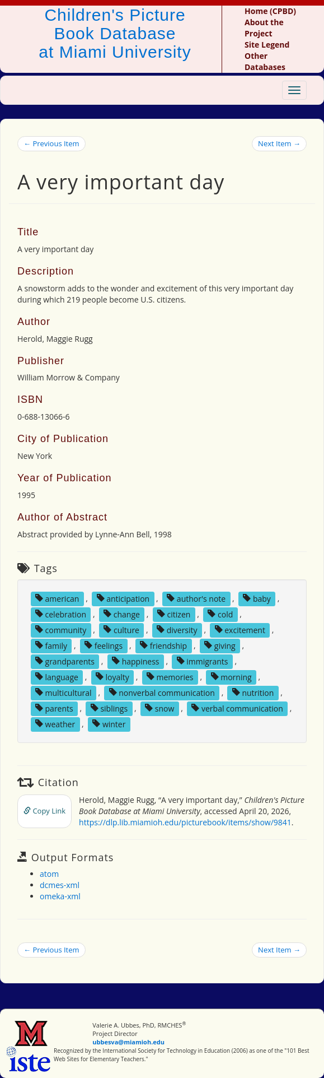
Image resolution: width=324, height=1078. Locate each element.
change (122, 613)
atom (49, 873)
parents (54, 708)
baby (257, 598)
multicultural (63, 692)
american (57, 598)
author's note (196, 598)
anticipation (123, 598)
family (51, 645)
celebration (60, 613)
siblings (109, 708)
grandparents (65, 661)
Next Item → (279, 143)
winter (108, 723)
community (60, 629)
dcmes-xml (59, 885)
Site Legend (267, 44)
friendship (163, 645)
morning (231, 676)
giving (220, 645)
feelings (103, 645)
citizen (173, 613)
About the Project (264, 28)
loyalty (112, 676)
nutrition (253, 692)
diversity (177, 629)
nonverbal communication (162, 692)
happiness (135, 661)
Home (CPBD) (270, 11)
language (56, 676)
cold (220, 613)
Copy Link (44, 811)
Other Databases (265, 61)
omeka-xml (60, 896)
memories (170, 676)
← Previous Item (51, 143)
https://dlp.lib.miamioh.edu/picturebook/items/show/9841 (185, 822)
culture (121, 629)
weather (55, 723)
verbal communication (237, 708)
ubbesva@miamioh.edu (128, 1042)
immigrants (202, 661)
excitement (240, 629)
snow (159, 708)
